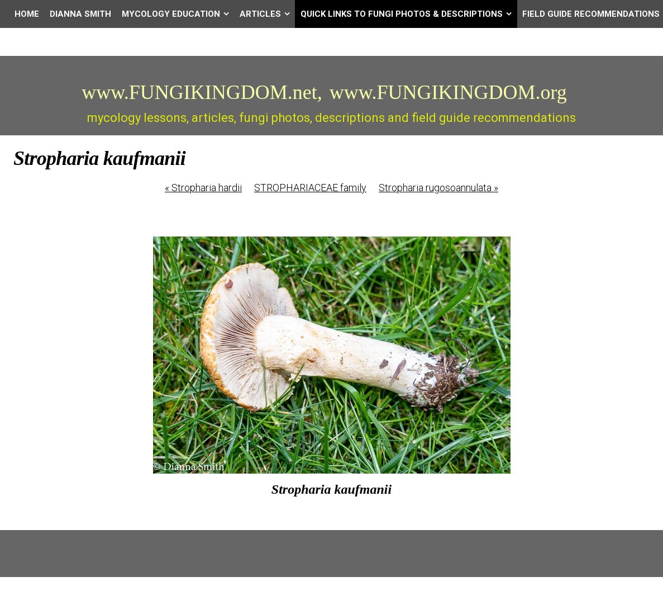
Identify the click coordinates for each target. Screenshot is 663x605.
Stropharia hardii (203, 187)
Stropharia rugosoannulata (438, 187)
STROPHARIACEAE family (310, 187)
